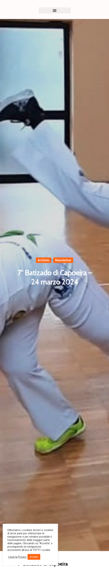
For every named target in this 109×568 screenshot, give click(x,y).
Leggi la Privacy (17, 557)
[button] (55, 10)
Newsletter (63, 260)
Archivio (43, 260)
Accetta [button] (34, 556)
